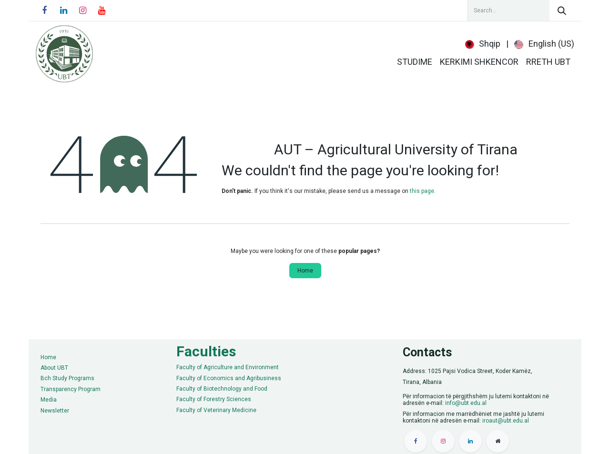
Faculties (206, 351)
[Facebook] (44, 10)
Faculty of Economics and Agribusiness (228, 378)
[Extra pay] (497, 441)
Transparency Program (71, 389)
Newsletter (55, 410)
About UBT (54, 367)
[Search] (561, 10)
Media (49, 399)
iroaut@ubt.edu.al (505, 420)
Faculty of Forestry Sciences (213, 399)
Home (305, 270)
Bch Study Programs (67, 378)
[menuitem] (483, 43)
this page (422, 191)
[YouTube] (101, 10)
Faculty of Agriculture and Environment (227, 367)
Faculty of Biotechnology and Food (221, 388)
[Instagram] (82, 10)
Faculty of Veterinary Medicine (216, 410)
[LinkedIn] (63, 10)
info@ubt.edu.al (466, 403)
